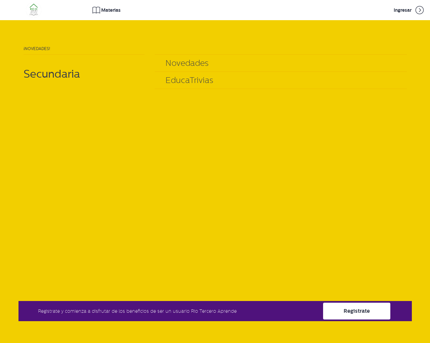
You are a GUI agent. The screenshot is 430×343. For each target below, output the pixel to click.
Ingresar (409, 10)
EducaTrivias (189, 80)
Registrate (357, 311)
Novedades (186, 63)
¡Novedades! (37, 48)
